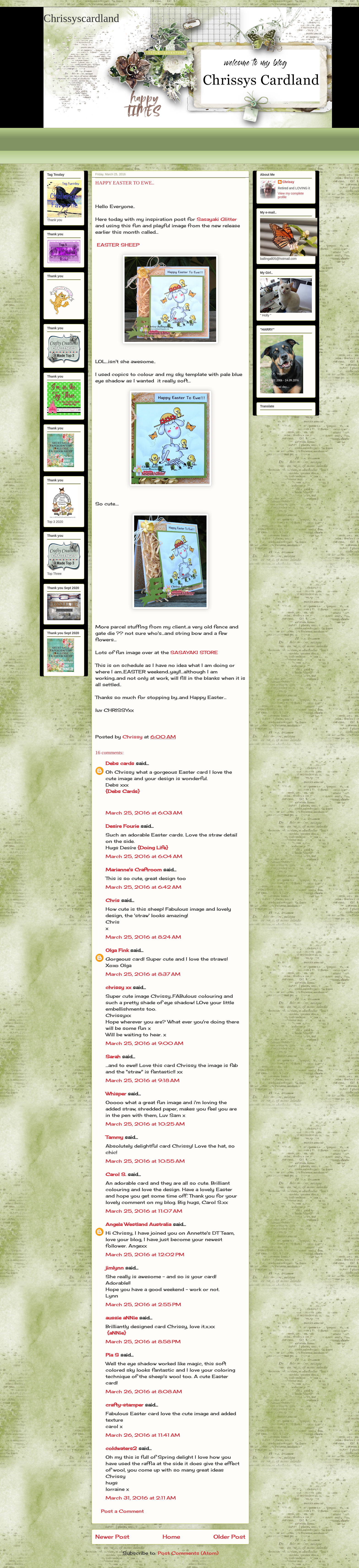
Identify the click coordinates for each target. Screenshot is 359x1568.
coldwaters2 (121, 1448)
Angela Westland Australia (138, 1224)
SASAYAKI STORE (194, 652)
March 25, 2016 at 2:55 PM (143, 1304)
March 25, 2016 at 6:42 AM (143, 887)
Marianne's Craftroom (134, 869)
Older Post (229, 1536)
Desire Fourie (122, 826)
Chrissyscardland (81, 18)
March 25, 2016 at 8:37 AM (143, 974)
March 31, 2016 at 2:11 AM (141, 1498)
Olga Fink (117, 950)
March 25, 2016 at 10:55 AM (145, 1161)
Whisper (116, 1094)
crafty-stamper (124, 1405)
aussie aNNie (122, 1318)
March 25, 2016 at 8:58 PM (143, 1341)
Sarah (113, 1056)
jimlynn (115, 1268)
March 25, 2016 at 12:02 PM (145, 1254)
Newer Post (112, 1536)
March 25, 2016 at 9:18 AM (143, 1080)
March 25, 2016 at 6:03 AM (144, 813)
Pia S (112, 1355)
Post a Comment (122, 1511)
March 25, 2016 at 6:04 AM (144, 856)
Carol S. (116, 1174)
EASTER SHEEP (118, 245)
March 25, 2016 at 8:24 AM (143, 937)
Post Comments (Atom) (188, 1553)
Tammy (114, 1137)
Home (171, 1536)
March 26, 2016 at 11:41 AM (143, 1435)
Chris (113, 900)
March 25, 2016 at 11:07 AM (144, 1211)
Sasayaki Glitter (217, 219)
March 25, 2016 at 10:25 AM (145, 1124)
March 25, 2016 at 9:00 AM (144, 1043)
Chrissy (288, 182)
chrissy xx (118, 987)
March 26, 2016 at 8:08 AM (144, 1391)
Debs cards (120, 763)
